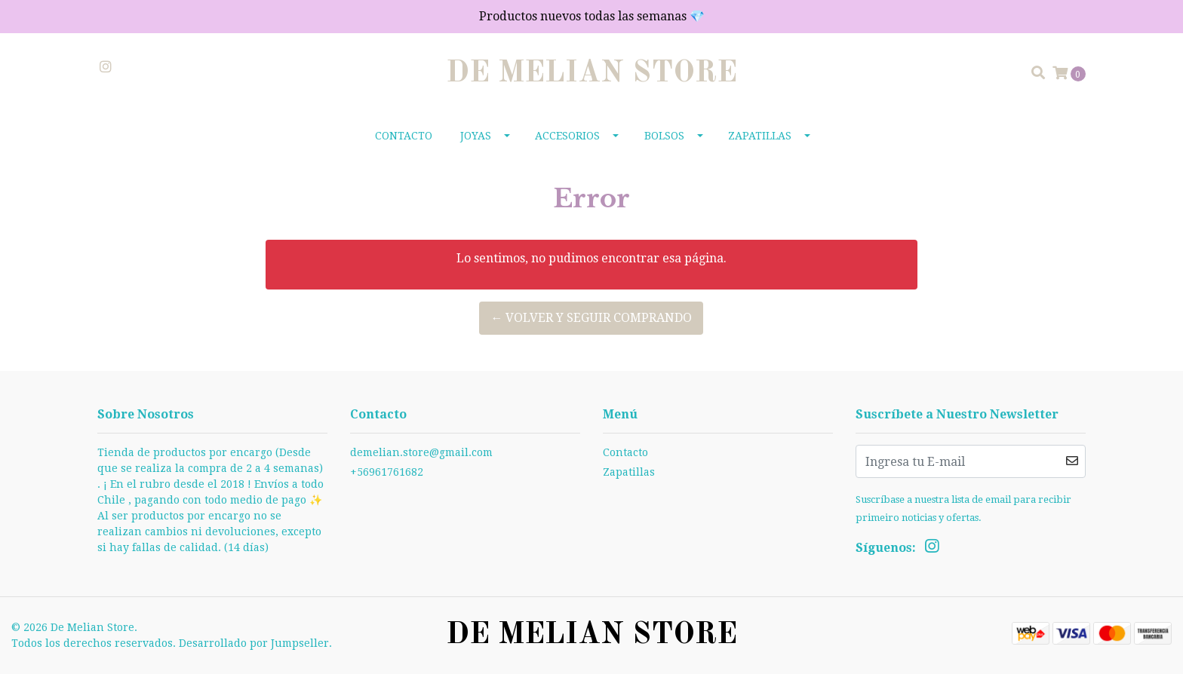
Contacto (403, 136)
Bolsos (664, 136)
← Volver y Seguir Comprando (591, 318)
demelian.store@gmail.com (421, 452)
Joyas (475, 136)
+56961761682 (386, 472)
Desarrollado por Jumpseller (254, 643)
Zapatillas (759, 136)
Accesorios (567, 136)
